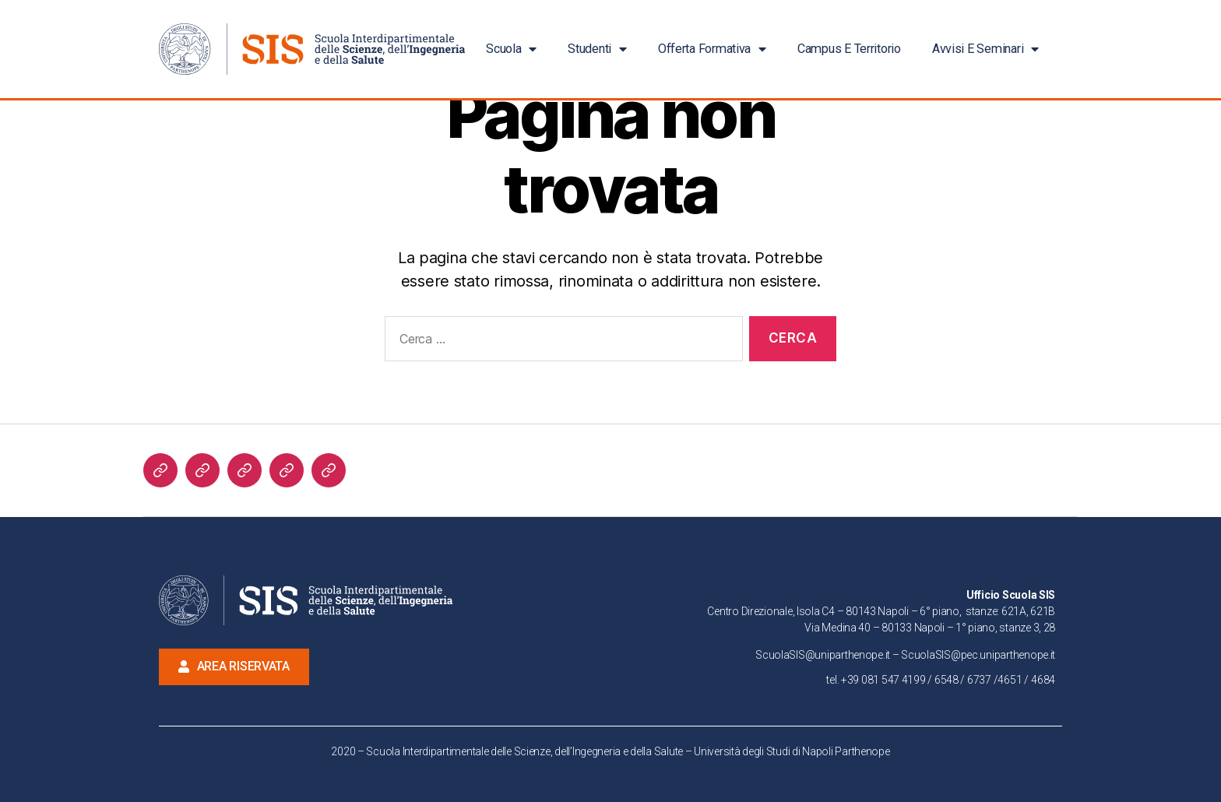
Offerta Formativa (712, 49)
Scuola (511, 49)
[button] (234, 667)
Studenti (597, 49)
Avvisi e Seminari (985, 49)
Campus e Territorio (849, 48)
